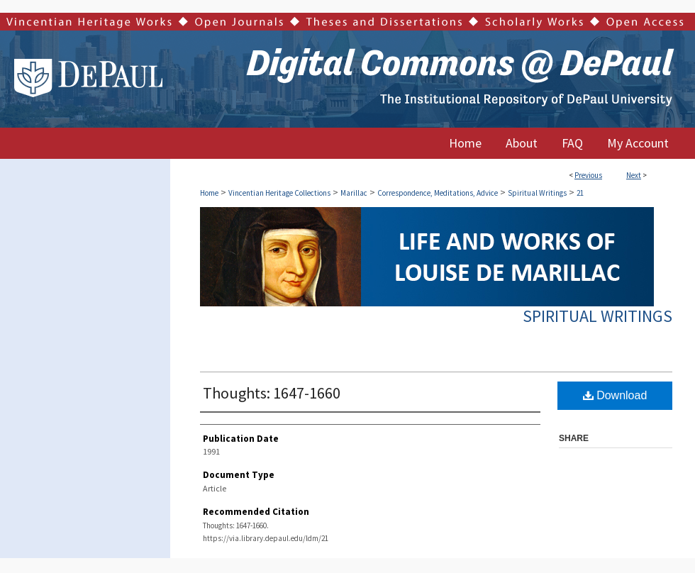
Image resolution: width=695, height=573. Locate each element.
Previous (588, 175)
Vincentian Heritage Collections (279, 193)
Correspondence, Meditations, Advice (437, 193)
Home (209, 193)
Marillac (353, 193)
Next (633, 175)
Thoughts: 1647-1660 (271, 393)
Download (615, 395)
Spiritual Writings (537, 193)
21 (580, 193)
